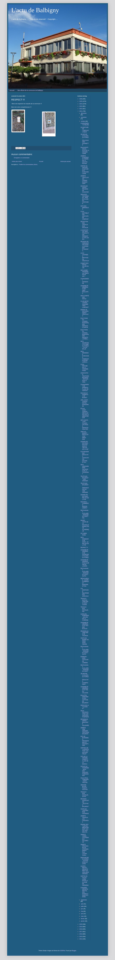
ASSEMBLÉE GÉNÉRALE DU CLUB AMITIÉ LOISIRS (85, 563)
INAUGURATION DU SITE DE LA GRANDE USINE (85, 150)
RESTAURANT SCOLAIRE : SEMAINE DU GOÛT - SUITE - (85, 572)
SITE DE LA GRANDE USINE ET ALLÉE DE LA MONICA (84, 760)
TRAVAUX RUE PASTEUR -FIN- (85, 609)
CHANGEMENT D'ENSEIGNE (85, 281)
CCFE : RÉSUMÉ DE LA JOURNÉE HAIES (84, 367)
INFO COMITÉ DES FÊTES (85, 297)
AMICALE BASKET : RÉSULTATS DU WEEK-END (84, 435)
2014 (81, 939)
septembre (84, 900)
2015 (81, 936)
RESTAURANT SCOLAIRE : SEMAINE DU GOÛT (85, 668)
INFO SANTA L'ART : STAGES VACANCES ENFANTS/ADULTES (84, 424)
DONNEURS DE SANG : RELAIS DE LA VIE (85, 497)
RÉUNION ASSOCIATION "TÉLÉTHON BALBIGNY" (85, 802)
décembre (83, 113)
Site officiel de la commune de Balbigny (30, 90)
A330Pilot (62, 950)
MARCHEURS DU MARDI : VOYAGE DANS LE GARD (85, 860)
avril (82, 913)
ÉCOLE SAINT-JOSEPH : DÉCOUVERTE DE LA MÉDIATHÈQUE (85, 413)
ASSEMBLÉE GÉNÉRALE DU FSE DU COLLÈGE (84, 690)
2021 (81, 111)
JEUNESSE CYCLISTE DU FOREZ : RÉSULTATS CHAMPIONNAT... (85, 679)
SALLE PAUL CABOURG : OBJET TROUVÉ (85, 780)
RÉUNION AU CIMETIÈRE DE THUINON (84, 633)
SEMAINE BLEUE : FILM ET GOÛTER (84, 787)
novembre (83, 117)
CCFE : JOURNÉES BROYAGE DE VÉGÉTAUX (85, 257)
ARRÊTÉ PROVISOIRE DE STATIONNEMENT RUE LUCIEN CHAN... (84, 850)
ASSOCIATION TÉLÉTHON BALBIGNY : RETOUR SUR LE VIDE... (85, 377)
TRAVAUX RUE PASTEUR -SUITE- (85, 794)
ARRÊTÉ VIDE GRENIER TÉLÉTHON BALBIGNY (85, 731)
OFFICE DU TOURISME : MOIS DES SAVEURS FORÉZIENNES (85, 771)
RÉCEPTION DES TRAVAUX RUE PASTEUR (84, 224)
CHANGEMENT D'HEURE (85, 124)
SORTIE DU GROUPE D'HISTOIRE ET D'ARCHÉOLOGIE (85, 169)
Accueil (12, 90)
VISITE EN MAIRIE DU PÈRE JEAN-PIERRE (85, 641)
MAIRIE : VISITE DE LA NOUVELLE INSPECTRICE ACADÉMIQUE (85, 526)
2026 (81, 99)
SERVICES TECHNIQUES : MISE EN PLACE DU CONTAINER (85, 199)
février (83, 918)
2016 (81, 934)
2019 (81, 926)
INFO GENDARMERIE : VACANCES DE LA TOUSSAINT (85, 469)
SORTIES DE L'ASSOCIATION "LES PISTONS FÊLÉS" (85, 751)
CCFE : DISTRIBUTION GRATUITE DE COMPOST (85, 215)
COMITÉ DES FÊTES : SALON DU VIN (85, 266)
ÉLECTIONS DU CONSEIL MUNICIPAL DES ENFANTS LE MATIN (85, 323)
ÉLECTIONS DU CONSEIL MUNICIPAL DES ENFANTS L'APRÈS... (85, 334)
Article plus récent (17, 161)
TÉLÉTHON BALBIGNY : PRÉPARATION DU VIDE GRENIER (85, 488)
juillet (82, 906)
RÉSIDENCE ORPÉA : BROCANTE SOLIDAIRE (85, 722)
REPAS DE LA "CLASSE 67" (85, 707)
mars (82, 916)
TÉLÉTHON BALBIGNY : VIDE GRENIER (84, 479)
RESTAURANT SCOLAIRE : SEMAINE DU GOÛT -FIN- (85, 514)
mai (82, 911)
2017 (81, 931)
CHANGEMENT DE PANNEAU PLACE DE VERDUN (85, 387)
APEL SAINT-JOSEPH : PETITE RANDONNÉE (85, 403)
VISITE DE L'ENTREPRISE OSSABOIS (85, 811)
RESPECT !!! (84, 547)
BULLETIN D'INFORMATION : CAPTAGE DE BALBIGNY (84, 699)
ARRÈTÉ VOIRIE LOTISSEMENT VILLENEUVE (85, 838)
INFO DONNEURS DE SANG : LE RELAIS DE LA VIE (85, 541)
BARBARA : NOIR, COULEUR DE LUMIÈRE (84, 660)
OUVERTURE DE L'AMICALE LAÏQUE (85, 130)
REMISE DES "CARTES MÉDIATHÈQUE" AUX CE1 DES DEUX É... (85, 828)
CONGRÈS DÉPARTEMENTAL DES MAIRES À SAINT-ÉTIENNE (84, 892)
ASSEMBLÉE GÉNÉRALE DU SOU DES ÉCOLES (84, 625)
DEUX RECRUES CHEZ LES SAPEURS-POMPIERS (85, 714)
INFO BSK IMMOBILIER (85, 207)
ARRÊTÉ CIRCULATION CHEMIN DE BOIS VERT (85, 179)
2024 (81, 104)
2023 (81, 106)
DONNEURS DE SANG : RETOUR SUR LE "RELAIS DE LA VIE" (85, 445)
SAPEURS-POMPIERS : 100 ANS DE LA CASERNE (85, 617)
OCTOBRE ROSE (84, 534)
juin (82, 909)
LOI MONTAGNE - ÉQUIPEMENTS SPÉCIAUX (85, 592)
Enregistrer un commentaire (22, 158)
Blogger (74, 950)
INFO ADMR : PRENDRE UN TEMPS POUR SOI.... (85, 273)
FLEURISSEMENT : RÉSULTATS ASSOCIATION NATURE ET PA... (85, 457)
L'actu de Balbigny (35, 10)
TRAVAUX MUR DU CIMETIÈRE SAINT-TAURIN (84, 601)
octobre (83, 121)
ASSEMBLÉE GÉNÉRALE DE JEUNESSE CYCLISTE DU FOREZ (85, 553)
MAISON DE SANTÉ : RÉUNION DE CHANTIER (85, 189)
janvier (83, 921)
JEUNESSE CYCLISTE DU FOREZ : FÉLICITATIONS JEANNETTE (85, 140)
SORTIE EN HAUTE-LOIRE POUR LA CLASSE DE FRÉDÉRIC (85, 880)
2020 (81, 924)
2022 (81, 108)
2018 (81, 929)
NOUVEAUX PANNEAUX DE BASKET (84, 395)
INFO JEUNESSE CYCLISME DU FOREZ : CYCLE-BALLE (85, 345)
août (82, 904)
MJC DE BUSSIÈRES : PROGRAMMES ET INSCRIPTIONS (85, 741)
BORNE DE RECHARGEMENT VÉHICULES (84, 313)
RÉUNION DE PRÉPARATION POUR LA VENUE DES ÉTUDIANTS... (85, 246)
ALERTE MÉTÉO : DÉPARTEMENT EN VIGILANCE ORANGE (85, 869)
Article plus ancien (65, 161)
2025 (81, 101)
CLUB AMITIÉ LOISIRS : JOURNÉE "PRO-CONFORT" (85, 304)
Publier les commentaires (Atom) (28, 164)
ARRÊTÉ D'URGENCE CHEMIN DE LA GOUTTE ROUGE (85, 159)
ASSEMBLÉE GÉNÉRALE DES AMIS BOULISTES (84, 289)
